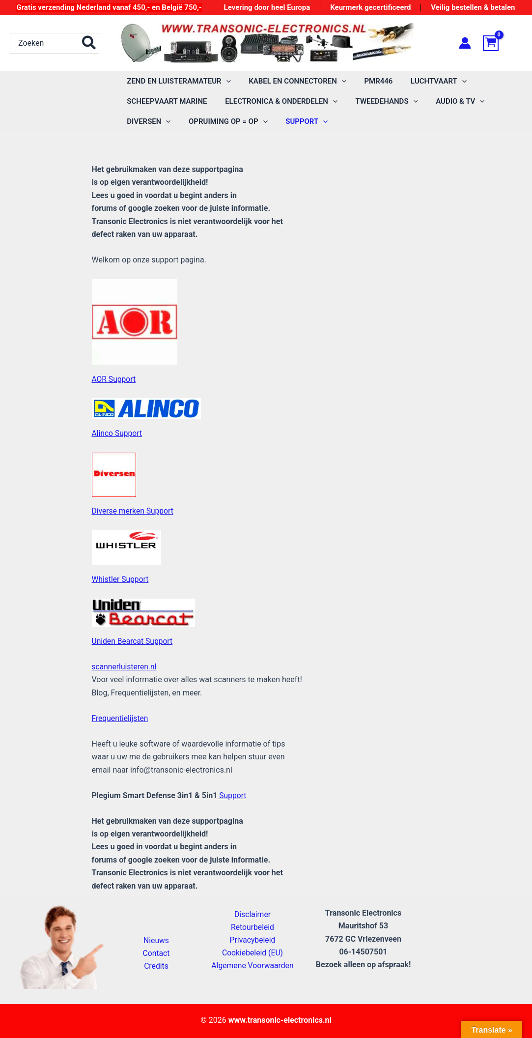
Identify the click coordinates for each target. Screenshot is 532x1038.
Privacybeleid (252, 939)
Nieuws (156, 939)
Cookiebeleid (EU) (252, 952)
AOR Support (114, 378)
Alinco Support (117, 433)
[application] (224, 81)
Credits (156, 965)
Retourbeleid (252, 926)
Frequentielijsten (121, 717)
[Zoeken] (89, 43)
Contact (156, 952)
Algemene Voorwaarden (252, 965)
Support (232, 795)
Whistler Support (121, 579)
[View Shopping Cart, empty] (502, 43)
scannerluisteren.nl (125, 666)
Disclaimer (252, 913)
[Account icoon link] (465, 43)
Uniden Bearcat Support (133, 641)
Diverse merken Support (133, 511)
